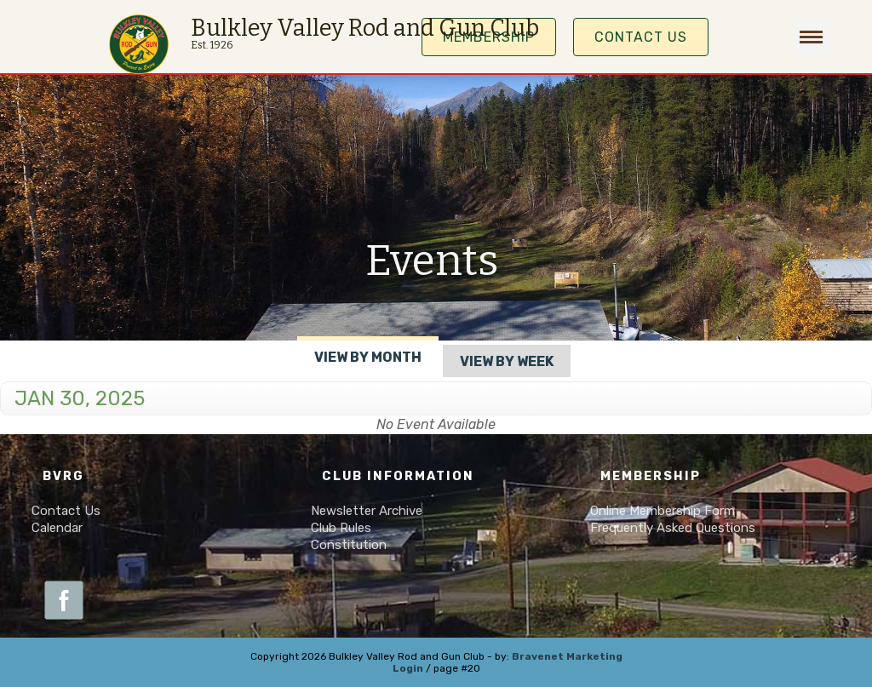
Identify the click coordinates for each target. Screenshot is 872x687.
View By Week (507, 361)
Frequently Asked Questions (672, 527)
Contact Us (640, 37)
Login (408, 668)
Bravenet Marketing (567, 656)
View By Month (368, 357)
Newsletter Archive (366, 510)
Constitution (349, 544)
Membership (650, 476)
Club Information (398, 476)
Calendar (57, 527)
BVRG (63, 476)
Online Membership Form (662, 510)
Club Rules (341, 527)
